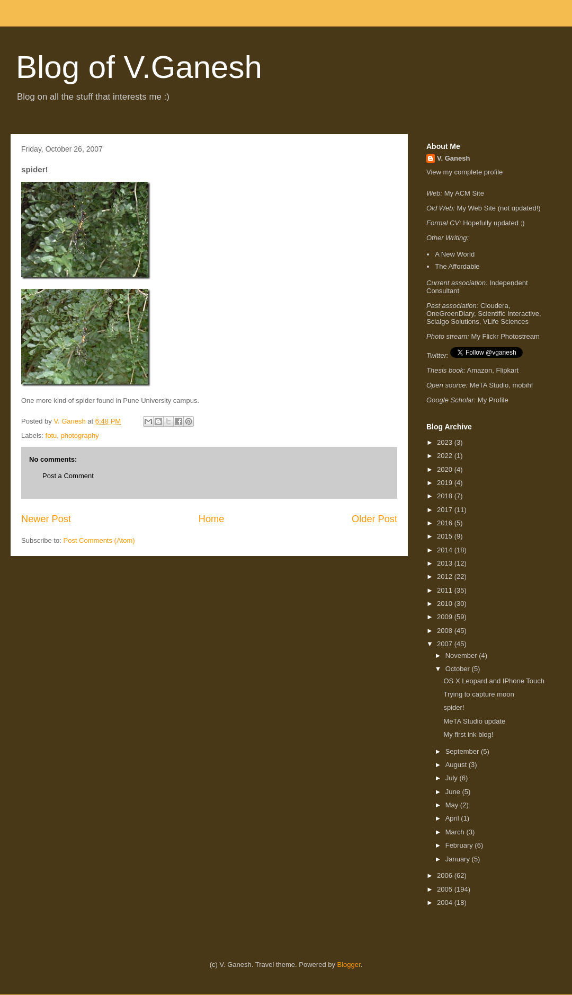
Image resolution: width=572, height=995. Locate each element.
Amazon (480, 370)
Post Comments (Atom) (99, 540)
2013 (445, 563)
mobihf (522, 385)
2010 (445, 603)
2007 (445, 644)
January (458, 859)
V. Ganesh (453, 158)
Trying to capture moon (478, 694)
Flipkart (507, 370)
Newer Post (46, 519)
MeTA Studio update (474, 721)
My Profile (493, 400)
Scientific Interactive (508, 314)
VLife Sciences (506, 321)
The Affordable (457, 266)
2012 (445, 576)
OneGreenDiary (450, 314)
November (462, 655)
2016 (445, 523)
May (452, 805)
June (453, 792)
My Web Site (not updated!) (499, 208)
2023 (445, 442)
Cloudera (494, 306)
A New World (455, 254)
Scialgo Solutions (452, 321)
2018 (445, 496)
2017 (445, 510)
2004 (445, 902)
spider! (453, 707)
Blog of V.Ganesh (139, 67)
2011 (445, 590)
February (460, 845)
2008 (445, 631)
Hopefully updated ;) (493, 223)
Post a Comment (68, 476)
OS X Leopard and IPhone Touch (493, 681)
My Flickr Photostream (505, 336)
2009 (445, 617)
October (458, 669)
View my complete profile (464, 172)
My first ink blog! (468, 734)
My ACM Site (464, 193)
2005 (445, 889)
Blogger (349, 964)
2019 (445, 483)
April (453, 818)
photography (79, 435)
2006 (445, 875)
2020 (445, 469)
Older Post (374, 519)
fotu (51, 435)
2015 (445, 536)
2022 (445, 456)
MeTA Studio (489, 385)
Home (212, 519)
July (452, 778)
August (457, 765)
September (463, 751)
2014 (445, 550)
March (456, 832)
